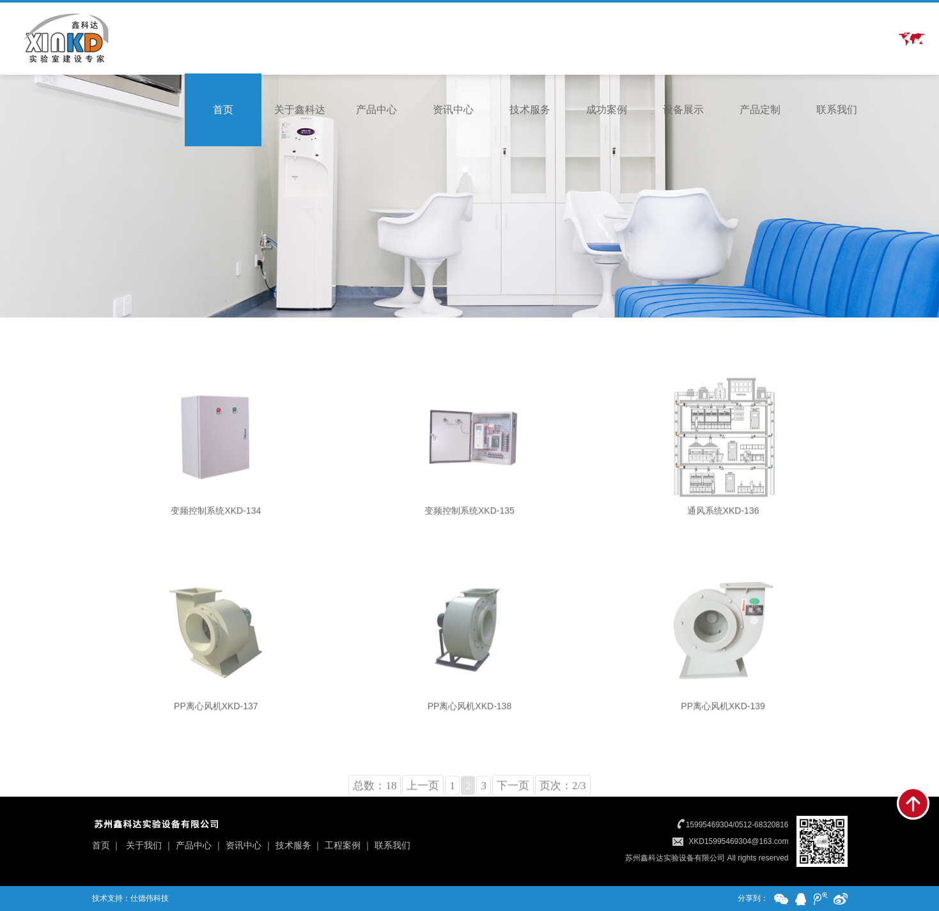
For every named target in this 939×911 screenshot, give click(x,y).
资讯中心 (453, 109)
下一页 (513, 817)
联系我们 (836, 109)
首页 (223, 109)
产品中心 (376, 109)
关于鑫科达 (299, 109)
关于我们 (144, 845)
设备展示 (683, 109)
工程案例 (343, 845)
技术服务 (529, 109)
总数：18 (374, 817)
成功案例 (606, 109)
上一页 (423, 817)
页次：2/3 (562, 817)
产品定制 (760, 109)
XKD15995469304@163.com (738, 841)
